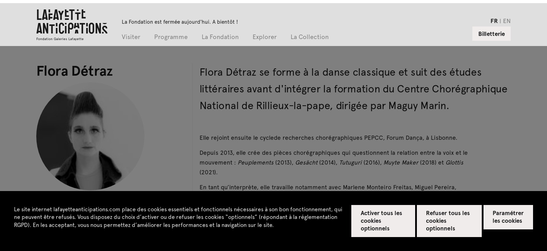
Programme (171, 37)
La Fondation (220, 37)
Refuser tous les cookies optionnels (448, 220)
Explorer (265, 37)
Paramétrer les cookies (508, 216)
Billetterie (491, 33)
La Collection (310, 37)
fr (494, 20)
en (507, 20)
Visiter (131, 37)
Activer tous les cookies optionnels (382, 220)
